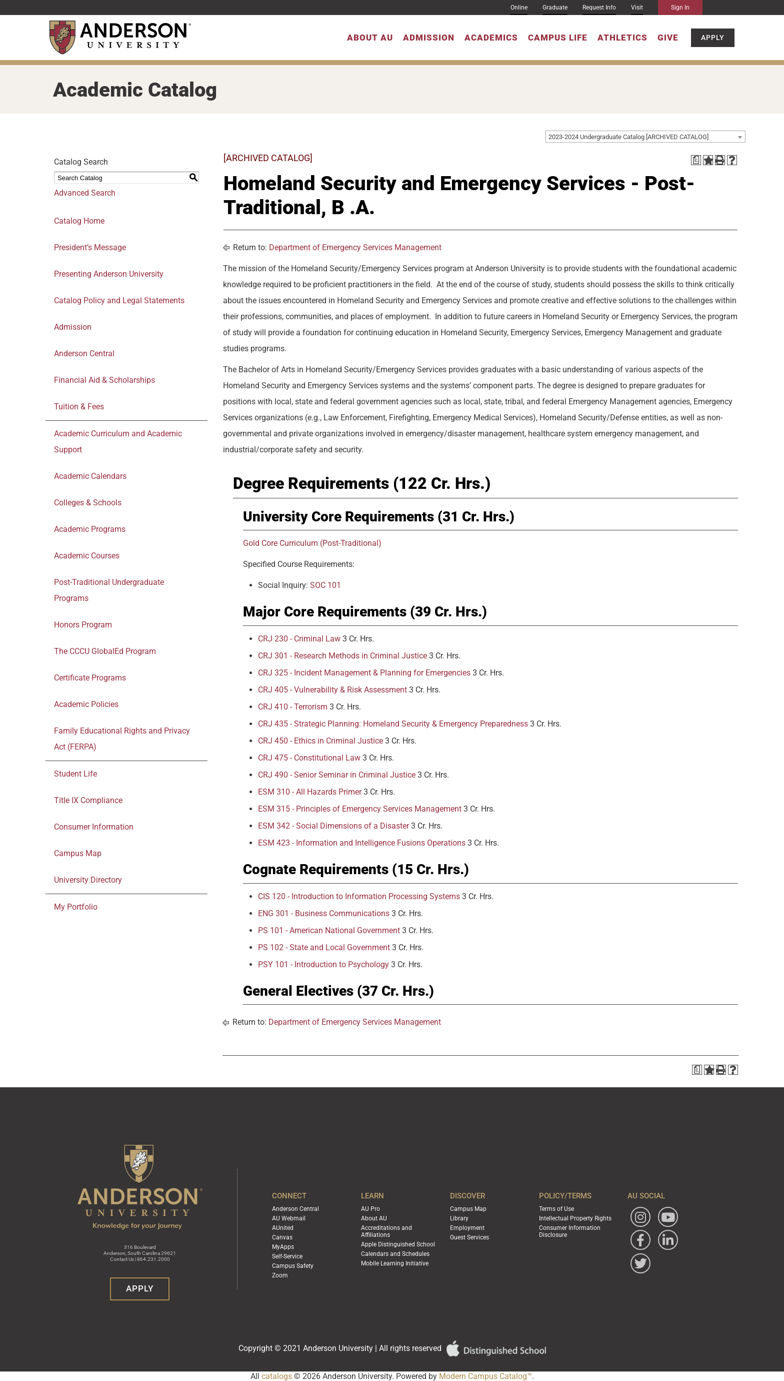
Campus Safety (293, 1265)
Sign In (680, 7)
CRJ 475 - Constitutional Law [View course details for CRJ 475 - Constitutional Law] (309, 758)
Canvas (282, 1237)
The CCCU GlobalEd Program (105, 651)
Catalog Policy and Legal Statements (119, 300)
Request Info (599, 7)
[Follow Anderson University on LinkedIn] (668, 1240)
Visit (637, 7)
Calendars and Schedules (395, 1253)
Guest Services (469, 1237)
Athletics (623, 38)
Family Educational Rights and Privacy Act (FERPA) (122, 739)
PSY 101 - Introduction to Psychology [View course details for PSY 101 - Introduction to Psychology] (323, 964)
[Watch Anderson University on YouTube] (668, 1217)
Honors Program (83, 624)
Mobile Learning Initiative (394, 1263)
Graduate (555, 7)
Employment (467, 1227)
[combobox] (646, 137)
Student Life (75, 774)
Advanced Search (85, 193)
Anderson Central (84, 353)
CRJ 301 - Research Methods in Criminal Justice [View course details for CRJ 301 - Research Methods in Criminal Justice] (342, 655)
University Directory (88, 880)
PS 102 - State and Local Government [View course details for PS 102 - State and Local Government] (324, 947)
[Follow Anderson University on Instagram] (640, 1217)
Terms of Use (556, 1208)
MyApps (283, 1246)
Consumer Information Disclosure (569, 1231)
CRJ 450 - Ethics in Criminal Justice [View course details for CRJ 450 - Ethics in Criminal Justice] (320, 741)
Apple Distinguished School (398, 1244)
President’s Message (90, 247)
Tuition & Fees (79, 406)
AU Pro (370, 1208)
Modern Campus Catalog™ (485, 1376)
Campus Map (78, 853)
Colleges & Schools (88, 502)
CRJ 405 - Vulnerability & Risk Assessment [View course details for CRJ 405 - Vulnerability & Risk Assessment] (332, 690)
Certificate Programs (90, 677)
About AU (370, 38)
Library (459, 1218)
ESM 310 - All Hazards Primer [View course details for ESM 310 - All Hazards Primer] (310, 792)
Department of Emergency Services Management (355, 247)
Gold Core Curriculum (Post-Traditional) (312, 543)
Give (668, 38)
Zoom (280, 1275)
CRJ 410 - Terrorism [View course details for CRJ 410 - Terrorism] (293, 707)
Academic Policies (86, 704)
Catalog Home (79, 221)
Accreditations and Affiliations (386, 1231)
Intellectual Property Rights (575, 1218)
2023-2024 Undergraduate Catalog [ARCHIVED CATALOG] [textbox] (628, 137)
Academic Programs (90, 529)
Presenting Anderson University (109, 274)
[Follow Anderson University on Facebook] (640, 1240)
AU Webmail (289, 1218)
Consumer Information (94, 827)
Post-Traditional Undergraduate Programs (109, 590)
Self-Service (287, 1256)
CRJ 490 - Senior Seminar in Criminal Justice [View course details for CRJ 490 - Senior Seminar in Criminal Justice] (337, 775)
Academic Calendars (90, 476)
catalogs (277, 1376)
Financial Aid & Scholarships (104, 380)
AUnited (283, 1227)
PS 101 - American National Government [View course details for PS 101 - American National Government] (329, 930)
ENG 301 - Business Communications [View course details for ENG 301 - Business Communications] (324, 913)
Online (519, 7)
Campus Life (558, 38)
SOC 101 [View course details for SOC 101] (325, 585)
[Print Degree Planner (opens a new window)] (696, 160)
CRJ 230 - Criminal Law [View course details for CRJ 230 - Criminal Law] (299, 638)
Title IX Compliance (88, 800)
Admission (428, 38)
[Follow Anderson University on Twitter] (640, 1263)
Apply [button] (712, 38)
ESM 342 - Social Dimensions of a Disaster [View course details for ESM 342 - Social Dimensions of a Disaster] (333, 826)
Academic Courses (87, 555)
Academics (491, 38)
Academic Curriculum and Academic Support (118, 441)
